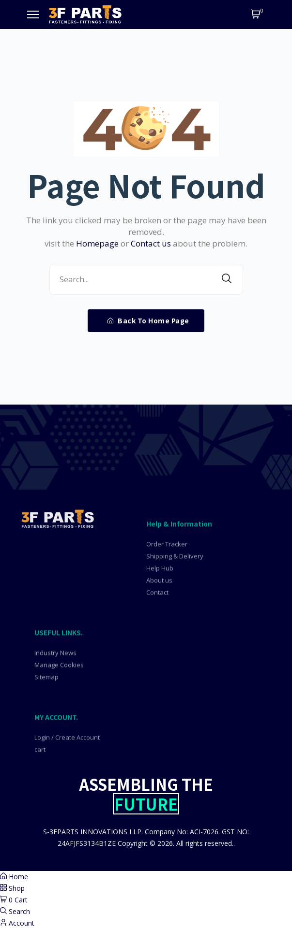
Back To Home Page (148, 320)
